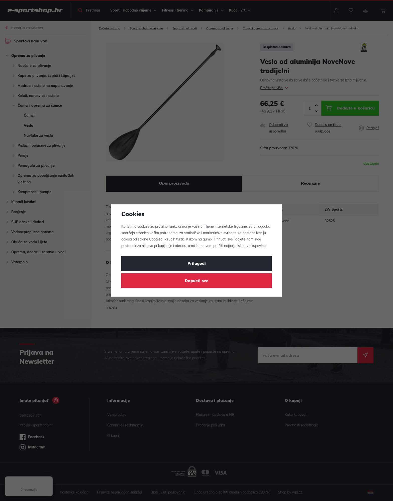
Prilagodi (196, 264)
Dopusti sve (196, 281)
